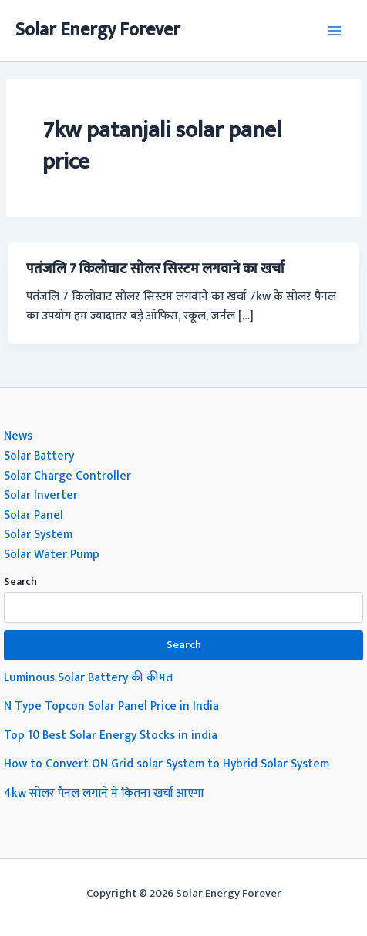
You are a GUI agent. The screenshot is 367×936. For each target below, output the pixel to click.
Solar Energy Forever (97, 30)
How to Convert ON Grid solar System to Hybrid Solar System (166, 764)
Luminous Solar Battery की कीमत (88, 677)
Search (20, 581)
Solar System (38, 534)
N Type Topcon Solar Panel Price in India (111, 706)
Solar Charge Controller (67, 476)
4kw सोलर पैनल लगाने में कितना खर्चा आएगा (104, 793)
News (18, 436)
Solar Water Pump (51, 554)
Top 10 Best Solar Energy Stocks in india (110, 735)
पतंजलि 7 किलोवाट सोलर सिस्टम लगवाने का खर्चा (155, 269)
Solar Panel (33, 515)
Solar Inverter (41, 495)
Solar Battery (39, 456)
